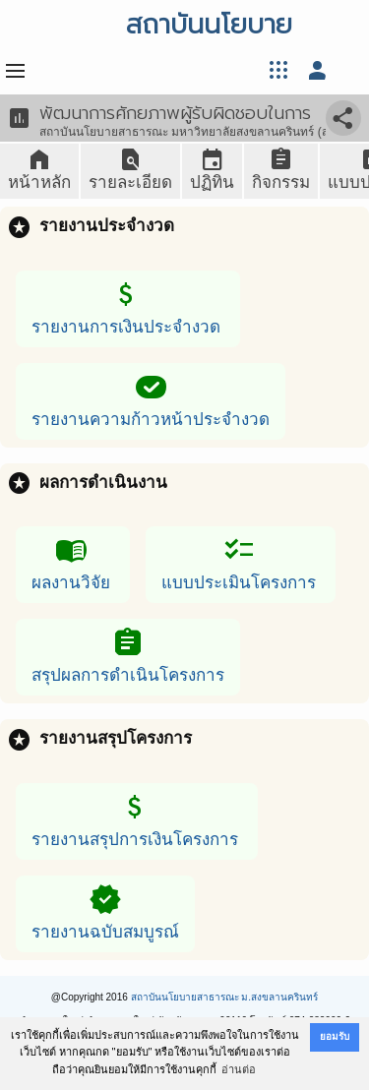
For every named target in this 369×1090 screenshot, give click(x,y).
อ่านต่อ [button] (238, 1069)
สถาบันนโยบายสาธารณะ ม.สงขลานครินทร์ (225, 997)
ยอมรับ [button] (334, 1036)
